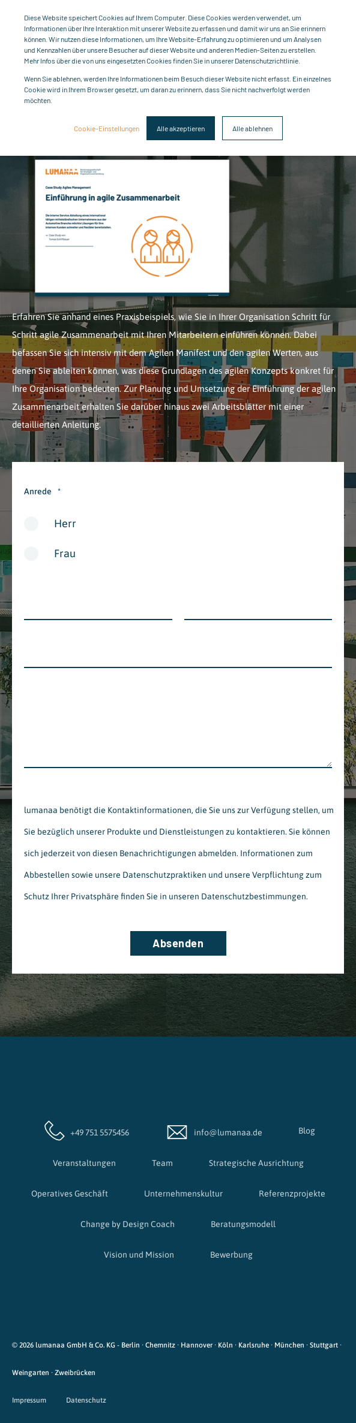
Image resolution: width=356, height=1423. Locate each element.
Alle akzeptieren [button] (181, 128)
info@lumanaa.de (213, 1130)
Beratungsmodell (243, 1224)
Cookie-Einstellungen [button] (106, 128)
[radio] (178, 528)
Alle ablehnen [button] (252, 128)
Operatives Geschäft (69, 1193)
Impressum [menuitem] (29, 1400)
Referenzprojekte (292, 1193)
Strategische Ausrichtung (256, 1163)
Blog (306, 1130)
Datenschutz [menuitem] (86, 1400)
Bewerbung (231, 1254)
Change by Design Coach (127, 1224)
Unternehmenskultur (183, 1193)
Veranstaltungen (84, 1163)
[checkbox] (178, 543)
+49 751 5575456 (85, 1130)
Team (162, 1163)
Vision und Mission (139, 1254)
